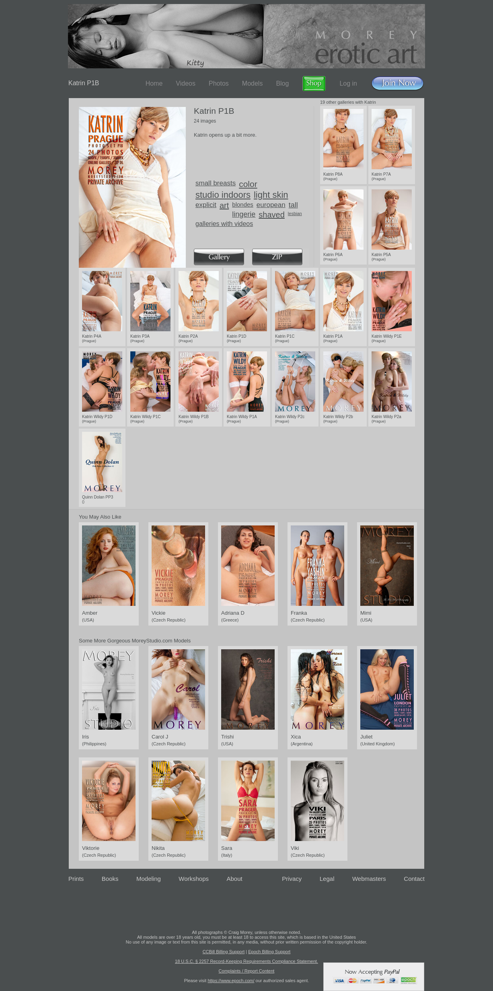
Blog (282, 83)
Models (252, 83)
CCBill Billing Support (224, 951)
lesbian (295, 213)
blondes (242, 204)
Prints (76, 878)
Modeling (148, 878)
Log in (348, 83)
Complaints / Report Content (247, 970)
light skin (271, 195)
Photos (219, 83)
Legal (327, 878)
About (234, 878)
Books (110, 878)
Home (154, 83)
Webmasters (369, 878)
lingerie (243, 214)
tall (293, 205)
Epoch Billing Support (269, 951)
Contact (414, 878)
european (271, 205)
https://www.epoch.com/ (230, 980)
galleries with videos (224, 223)
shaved (272, 214)
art (224, 205)
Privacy (292, 878)
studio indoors (223, 195)
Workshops (194, 878)
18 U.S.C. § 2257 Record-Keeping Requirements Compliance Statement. (246, 961)
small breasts (215, 183)
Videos (185, 83)
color (248, 184)
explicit (205, 205)
